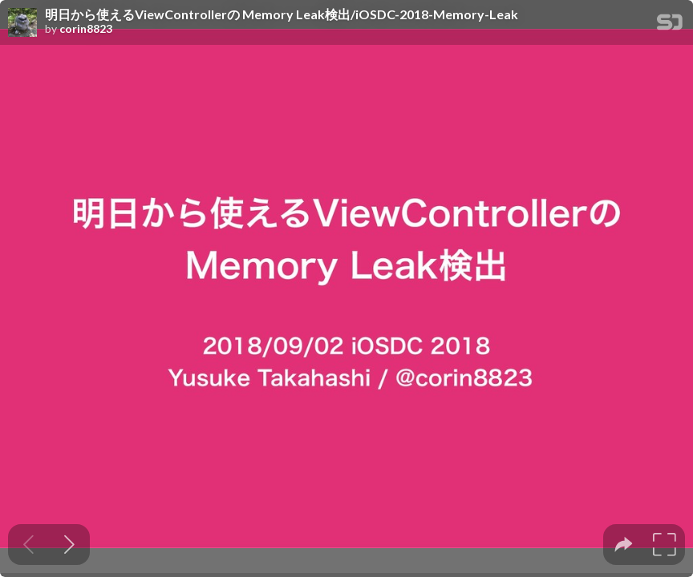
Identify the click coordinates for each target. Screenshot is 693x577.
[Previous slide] (28, 545)
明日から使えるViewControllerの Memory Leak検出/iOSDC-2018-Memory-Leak (281, 14)
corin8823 (85, 28)
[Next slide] (69, 545)
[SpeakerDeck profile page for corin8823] (22, 23)
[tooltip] (624, 545)
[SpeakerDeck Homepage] (670, 25)
